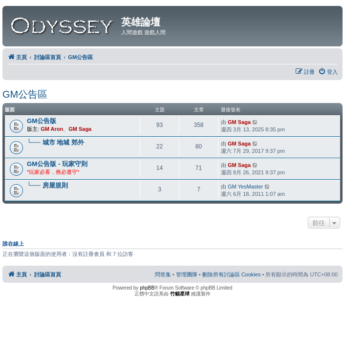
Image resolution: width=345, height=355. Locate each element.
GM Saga (79, 129)
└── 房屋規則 (47, 185)
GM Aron (52, 129)
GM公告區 (24, 94)
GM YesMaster (245, 186)
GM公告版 (41, 121)
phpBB (147, 288)
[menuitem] (328, 72)
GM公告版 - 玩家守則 (57, 163)
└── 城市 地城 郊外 (55, 142)
